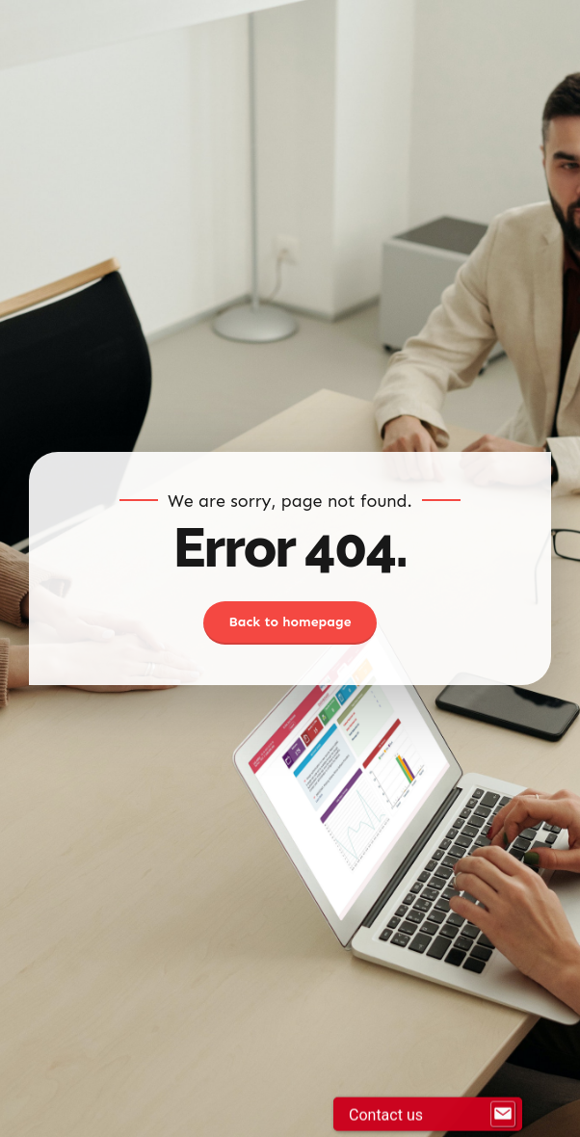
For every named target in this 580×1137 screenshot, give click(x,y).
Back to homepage (290, 622)
